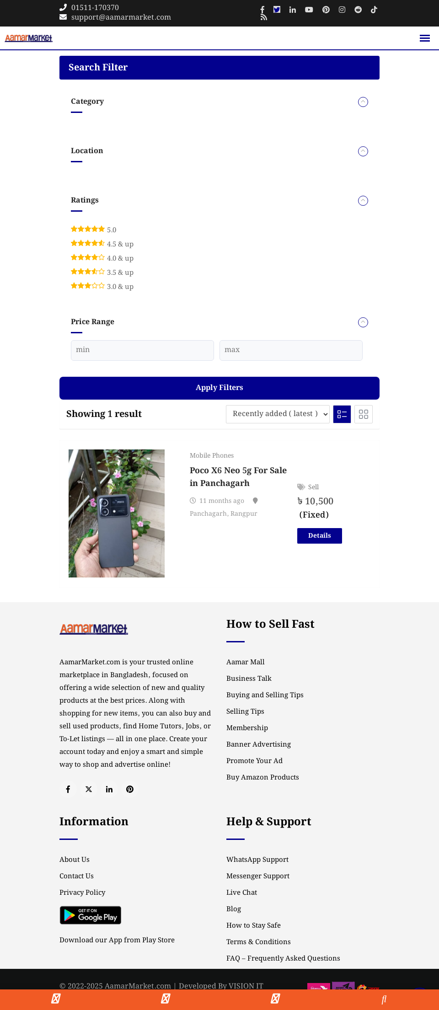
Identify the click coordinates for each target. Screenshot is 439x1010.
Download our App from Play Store (117, 940)
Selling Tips (245, 711)
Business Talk (249, 678)
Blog (233, 909)
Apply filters (219, 388)
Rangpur (243, 514)
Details (319, 536)
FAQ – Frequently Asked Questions (283, 958)
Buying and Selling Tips (265, 695)
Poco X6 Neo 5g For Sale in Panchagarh (238, 477)
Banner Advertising (258, 744)
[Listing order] (278, 414)
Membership (247, 728)
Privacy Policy (82, 892)
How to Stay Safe (253, 925)
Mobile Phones (212, 456)
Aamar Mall (245, 662)
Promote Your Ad (254, 761)
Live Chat (241, 892)
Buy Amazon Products (262, 777)
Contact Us (76, 876)
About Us (74, 860)
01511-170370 (95, 8)
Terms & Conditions (258, 942)
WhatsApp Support (257, 860)
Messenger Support (257, 876)
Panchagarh (208, 514)
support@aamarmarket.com (121, 17)
